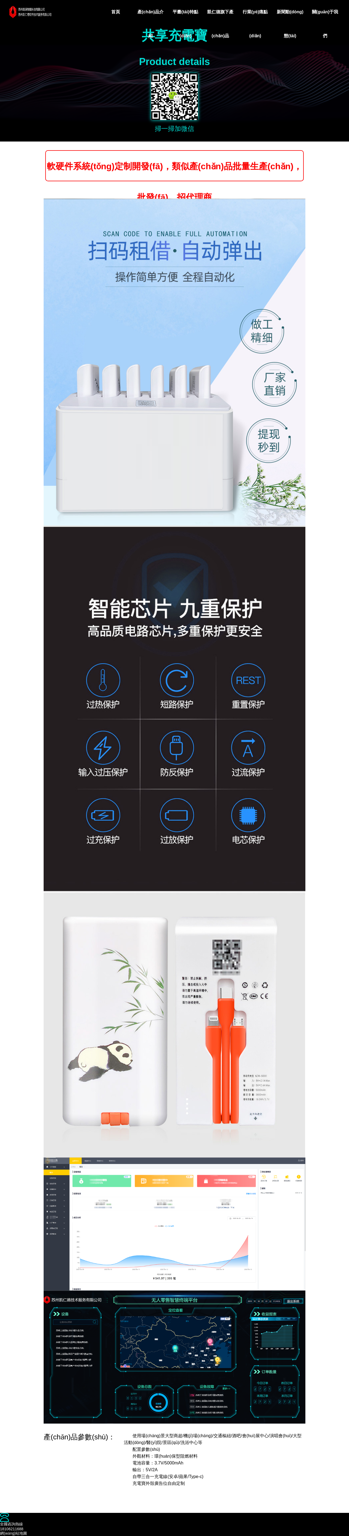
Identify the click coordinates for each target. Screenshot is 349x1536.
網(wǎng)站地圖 (13, 1533)
